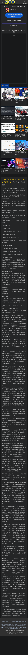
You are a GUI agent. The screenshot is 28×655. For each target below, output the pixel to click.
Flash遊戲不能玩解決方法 (12, 632)
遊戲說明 (21, 632)
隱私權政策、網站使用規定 (14, 633)
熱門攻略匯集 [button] (14, 25)
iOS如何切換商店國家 (19, 630)
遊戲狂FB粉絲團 (9, 630)
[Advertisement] (13, 49)
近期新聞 (5, 85)
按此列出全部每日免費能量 (14, 20)
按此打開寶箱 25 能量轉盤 (14, 15)
